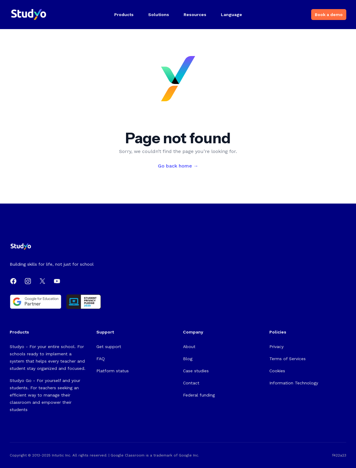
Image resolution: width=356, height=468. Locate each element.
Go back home (178, 166)
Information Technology (293, 382)
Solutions (158, 14)
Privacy (276, 346)
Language (231, 14)
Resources (195, 14)
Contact (191, 382)
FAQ (100, 358)
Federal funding (199, 395)
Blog (187, 358)
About (189, 346)
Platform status (112, 370)
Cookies (277, 370)
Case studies (196, 370)
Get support (108, 346)
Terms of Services (287, 358)
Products (124, 14)
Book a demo (329, 14)
